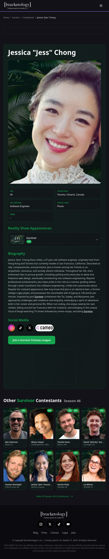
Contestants (28, 17)
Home (6, 17)
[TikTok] (59, 524)
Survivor (16, 17)
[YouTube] (68, 524)
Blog (35, 532)
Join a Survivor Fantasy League (32, 340)
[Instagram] (40, 524)
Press (44, 532)
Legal (65, 532)
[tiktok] (20, 328)
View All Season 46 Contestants (54, 496)
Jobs (73, 532)
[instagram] (11, 328)
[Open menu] (101, 5)
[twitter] (29, 328)
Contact (55, 532)
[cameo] (44, 328)
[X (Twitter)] (50, 524)
